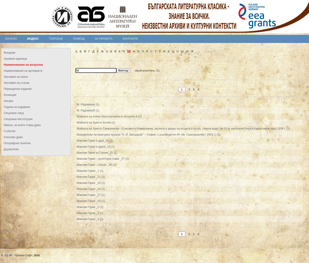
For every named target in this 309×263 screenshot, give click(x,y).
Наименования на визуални (23, 64)
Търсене (56, 38)
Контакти (130, 38)
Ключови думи (13, 137)
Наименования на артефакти (23, 70)
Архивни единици (15, 58)
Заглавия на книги (16, 76)
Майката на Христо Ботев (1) (96, 122)
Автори (8, 101)
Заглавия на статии (16, 82)
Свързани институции (18, 119)
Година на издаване (17, 107)
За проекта (104, 38)
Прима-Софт (23, 255)
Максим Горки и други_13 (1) (96, 146)
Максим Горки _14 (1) (91, 189)
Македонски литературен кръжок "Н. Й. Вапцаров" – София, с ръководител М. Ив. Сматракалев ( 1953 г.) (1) (149, 134)
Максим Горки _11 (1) (91, 177)
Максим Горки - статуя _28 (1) (96, 164)
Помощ (79, 38)
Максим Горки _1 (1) (90, 170)
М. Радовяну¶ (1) (88, 110)
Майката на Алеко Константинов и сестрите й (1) (109, 116)
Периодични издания (18, 89)
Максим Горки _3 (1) (90, 213)
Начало (11, 38)
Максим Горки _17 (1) (91, 195)
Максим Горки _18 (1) (91, 201)
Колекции (10, 95)
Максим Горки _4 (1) (90, 219)
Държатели (11, 149)
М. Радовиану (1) (88, 104)
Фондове (9, 52)
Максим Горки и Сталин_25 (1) (97, 152)
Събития (9, 131)
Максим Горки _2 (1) (90, 207)
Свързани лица (14, 113)
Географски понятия (17, 143)
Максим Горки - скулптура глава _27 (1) (103, 158)
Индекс (33, 38)
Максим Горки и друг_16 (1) (95, 140)
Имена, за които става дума (22, 125)
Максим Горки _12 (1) (91, 183)
